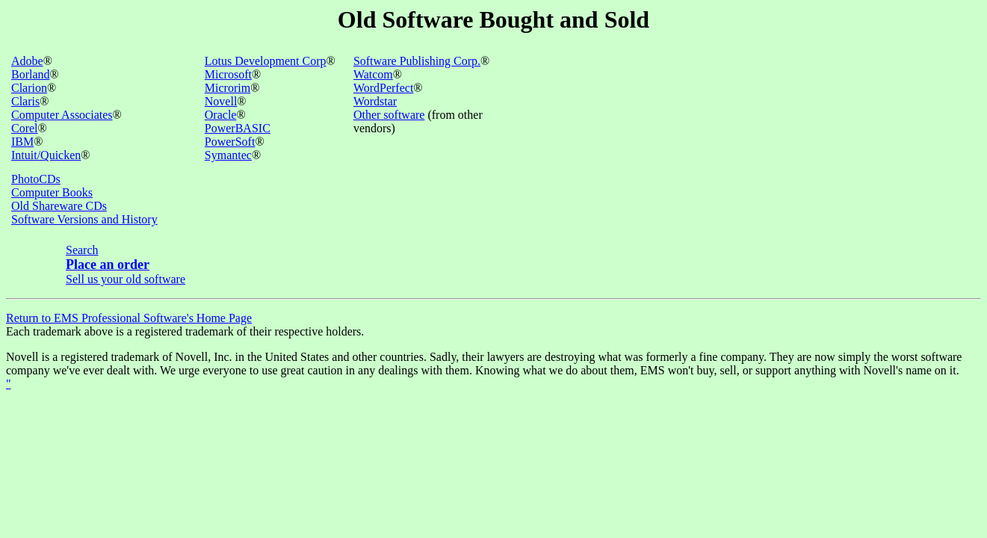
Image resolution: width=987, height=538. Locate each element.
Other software (389, 114)
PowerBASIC (237, 128)
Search (82, 250)
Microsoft (228, 74)
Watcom (373, 74)
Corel (24, 128)
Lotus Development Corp (266, 61)
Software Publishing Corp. (416, 61)
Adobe (27, 61)
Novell (221, 101)
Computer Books (52, 192)
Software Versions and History (84, 219)
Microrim (227, 87)
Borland (30, 74)
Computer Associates (62, 114)
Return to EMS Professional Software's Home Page (129, 318)
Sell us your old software (125, 279)
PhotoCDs (36, 179)
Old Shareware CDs (59, 206)
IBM (22, 141)
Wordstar (375, 101)
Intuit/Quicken (46, 155)
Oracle (221, 114)
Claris (25, 101)
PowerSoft (230, 141)
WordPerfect (383, 87)
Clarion (29, 87)
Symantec (228, 155)
